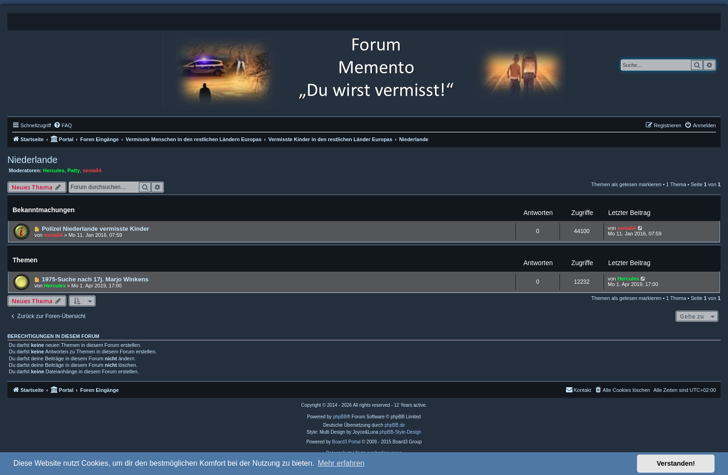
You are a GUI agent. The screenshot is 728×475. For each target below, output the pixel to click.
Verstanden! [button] (676, 463)
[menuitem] (62, 125)
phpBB (340, 416)
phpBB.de (394, 425)
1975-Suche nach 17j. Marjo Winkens (95, 279)
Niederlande (32, 160)
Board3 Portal (346, 441)
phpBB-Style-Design (400, 432)
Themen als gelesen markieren (627, 184)
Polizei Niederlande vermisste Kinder (96, 228)
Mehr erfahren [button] (341, 463)
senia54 (92, 170)
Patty (73, 170)
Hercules (53, 170)
